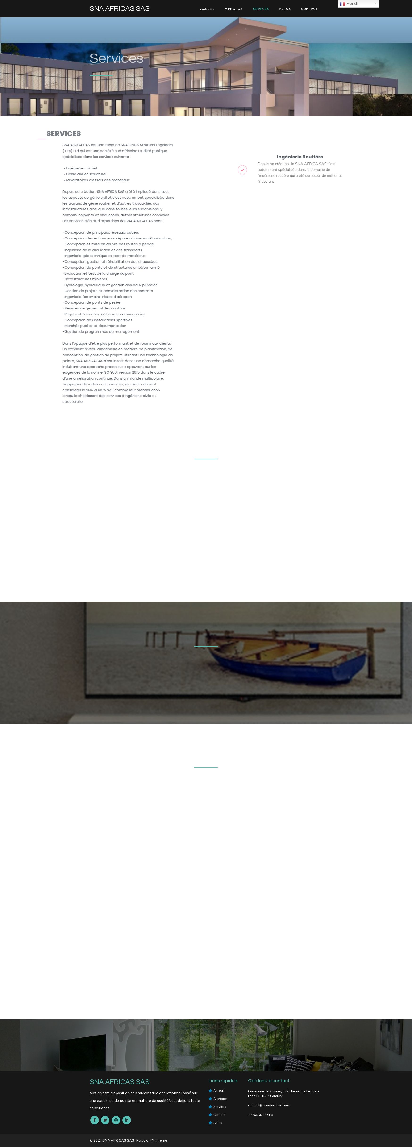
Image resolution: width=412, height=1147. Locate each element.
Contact (309, 9)
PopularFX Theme (151, 1140)
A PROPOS (233, 9)
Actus (285, 9)
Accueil (207, 9)
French (349, 4)
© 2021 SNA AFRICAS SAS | (113, 1140)
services (261, 9)
